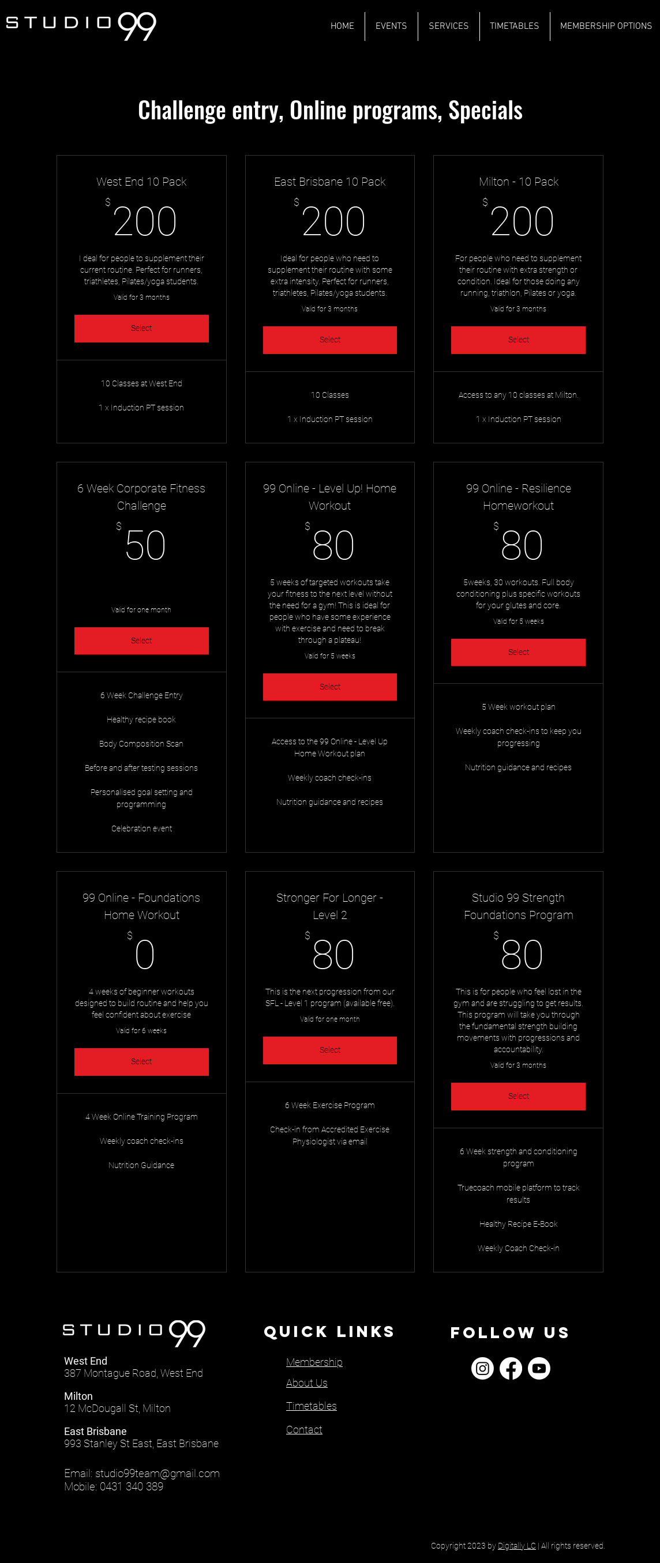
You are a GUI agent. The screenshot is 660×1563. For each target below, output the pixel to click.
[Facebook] (511, 1368)
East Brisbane (95, 1431)
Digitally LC (517, 1545)
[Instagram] (482, 1368)
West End (85, 1361)
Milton (78, 1396)
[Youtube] (539, 1368)
